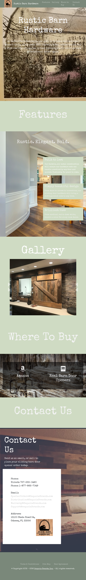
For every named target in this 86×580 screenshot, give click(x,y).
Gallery (55, 2)
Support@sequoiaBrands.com (28, 507)
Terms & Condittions (29, 564)
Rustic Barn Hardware (26, 4)
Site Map (46, 564)
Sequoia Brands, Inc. (43, 569)
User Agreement (61, 564)
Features (46, 2)
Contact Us (76, 4)
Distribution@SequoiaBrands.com (31, 500)
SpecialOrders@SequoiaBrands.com (32, 496)
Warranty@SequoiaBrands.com (28, 503)
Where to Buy (65, 4)
